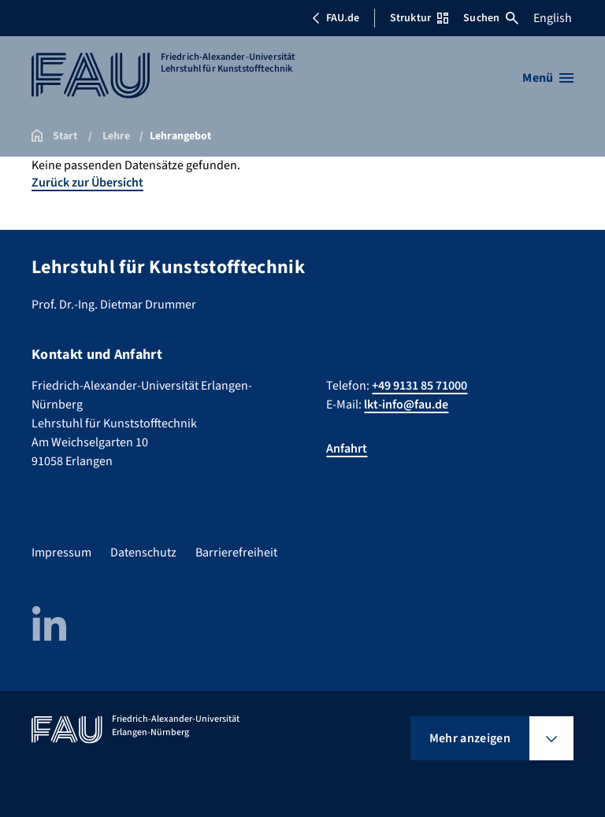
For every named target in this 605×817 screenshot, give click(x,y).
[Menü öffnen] (547, 78)
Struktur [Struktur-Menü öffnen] (419, 18)
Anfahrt (346, 448)
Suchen (490, 18)
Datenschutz (143, 552)
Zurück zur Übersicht (87, 182)
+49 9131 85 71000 (419, 385)
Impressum (61, 552)
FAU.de (335, 18)
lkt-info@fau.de (406, 404)
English (552, 18)
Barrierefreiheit (236, 552)
